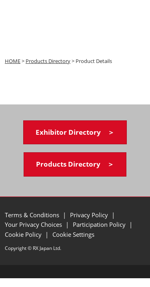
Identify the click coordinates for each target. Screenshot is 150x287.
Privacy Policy (90, 215)
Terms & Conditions (33, 215)
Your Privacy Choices (34, 224)
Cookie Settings (73, 234)
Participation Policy (100, 224)
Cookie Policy (24, 234)
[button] (75, 132)
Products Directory (48, 61)
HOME (12, 61)
